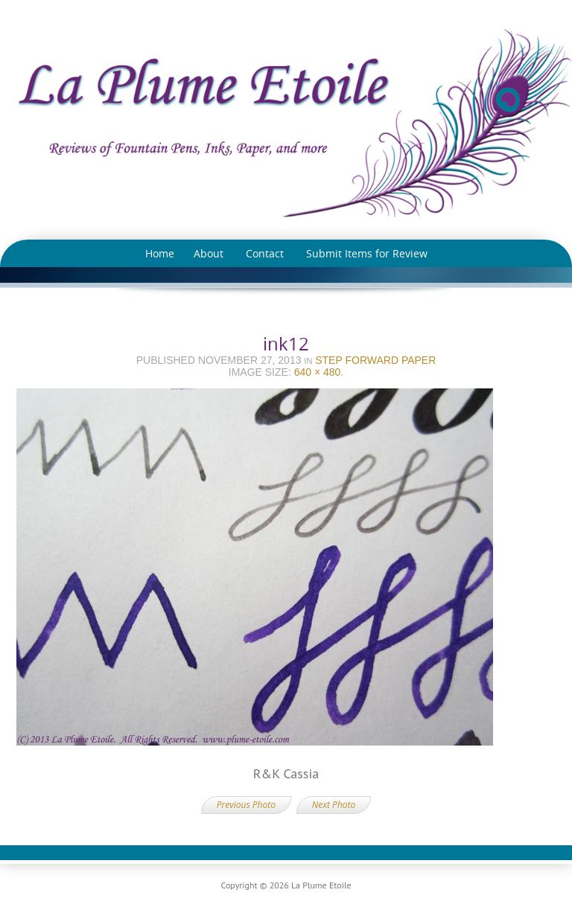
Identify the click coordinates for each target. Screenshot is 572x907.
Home (159, 253)
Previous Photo (246, 804)
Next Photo (333, 804)
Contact (265, 253)
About (208, 253)
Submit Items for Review (367, 253)
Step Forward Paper (375, 360)
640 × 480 (317, 372)
